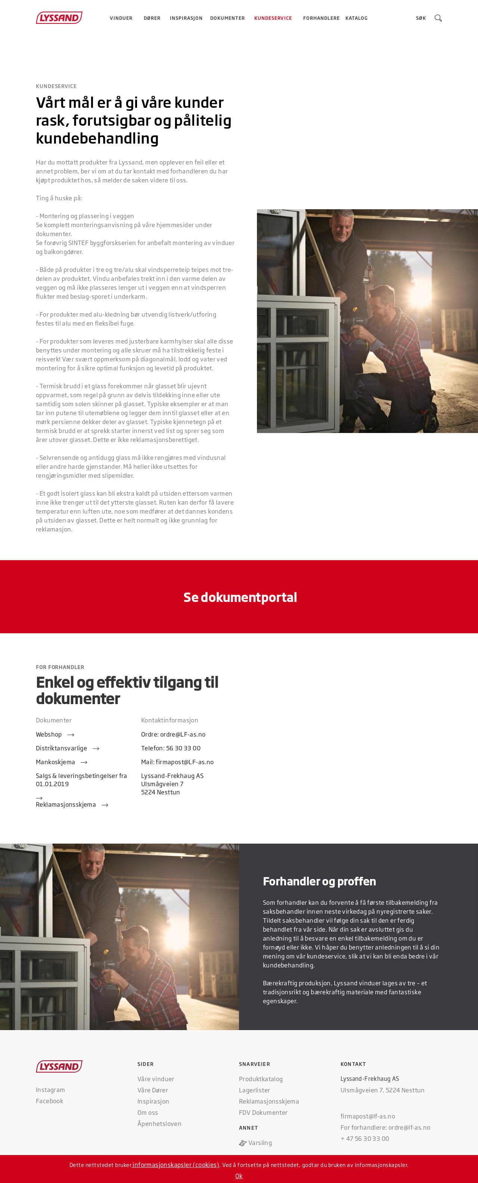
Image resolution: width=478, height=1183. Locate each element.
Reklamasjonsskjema (269, 1100)
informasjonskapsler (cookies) (175, 1164)
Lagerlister (254, 1089)
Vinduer (121, 18)
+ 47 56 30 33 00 (365, 1138)
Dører (152, 18)
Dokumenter (227, 18)
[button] (121, 18)
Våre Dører (152, 1089)
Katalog (356, 18)
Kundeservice (273, 18)
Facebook (49, 1100)
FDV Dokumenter (263, 1112)
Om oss (147, 1112)
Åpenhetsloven (159, 1123)
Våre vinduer (155, 1078)
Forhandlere (321, 18)
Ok (239, 1175)
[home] (66, 18)
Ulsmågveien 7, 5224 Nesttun (383, 1089)
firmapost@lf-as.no (368, 1115)
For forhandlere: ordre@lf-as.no (385, 1127)
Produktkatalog (261, 1078)
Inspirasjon (186, 18)
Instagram (50, 1089)
